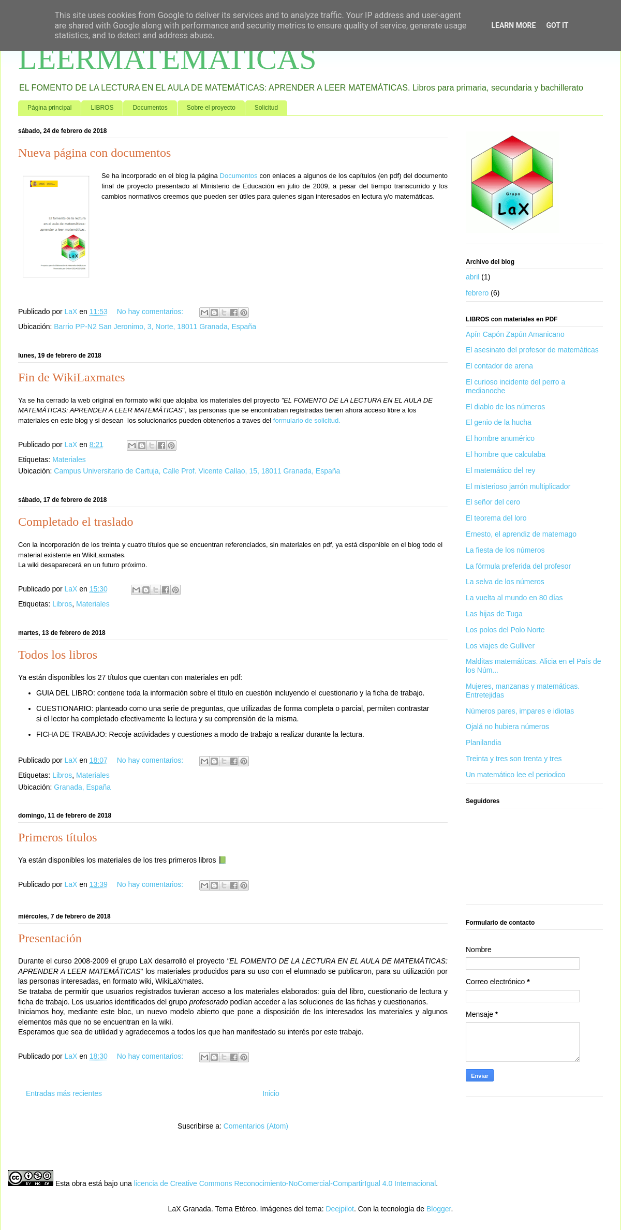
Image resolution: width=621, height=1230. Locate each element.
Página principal (49, 107)
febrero (477, 293)
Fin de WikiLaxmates (71, 377)
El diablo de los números (505, 407)
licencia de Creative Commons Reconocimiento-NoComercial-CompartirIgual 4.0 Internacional (285, 1183)
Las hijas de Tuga (494, 614)
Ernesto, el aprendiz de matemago (521, 534)
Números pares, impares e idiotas (520, 711)
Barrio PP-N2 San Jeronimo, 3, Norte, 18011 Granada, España (155, 326)
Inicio (270, 1093)
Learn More (513, 25)
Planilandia (483, 742)
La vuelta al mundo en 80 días (514, 598)
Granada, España (82, 787)
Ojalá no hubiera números (507, 726)
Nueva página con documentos (94, 152)
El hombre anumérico (500, 438)
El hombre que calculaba (505, 454)
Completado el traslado (76, 521)
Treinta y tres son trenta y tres (513, 758)
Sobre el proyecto (211, 107)
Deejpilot (339, 1209)
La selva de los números (505, 581)
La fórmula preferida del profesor (518, 566)
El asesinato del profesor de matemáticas (532, 350)
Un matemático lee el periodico (515, 774)
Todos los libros (57, 654)
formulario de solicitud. (307, 420)
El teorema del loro (496, 518)
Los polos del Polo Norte (505, 630)
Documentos (149, 107)
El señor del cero (493, 502)
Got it (557, 25)
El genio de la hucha (498, 422)
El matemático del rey (501, 470)
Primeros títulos (57, 837)
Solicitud (266, 107)
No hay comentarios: (151, 311)
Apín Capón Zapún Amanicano (515, 334)
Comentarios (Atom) (256, 1126)
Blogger (438, 1209)
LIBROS (102, 107)
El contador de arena (499, 366)
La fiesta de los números (505, 550)
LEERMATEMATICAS (167, 58)
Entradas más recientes (64, 1093)
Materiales (69, 459)
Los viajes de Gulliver (500, 646)
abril (472, 277)
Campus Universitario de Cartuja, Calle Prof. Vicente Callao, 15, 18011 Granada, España (197, 471)
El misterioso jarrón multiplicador (518, 486)
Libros (62, 604)
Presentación (50, 938)
